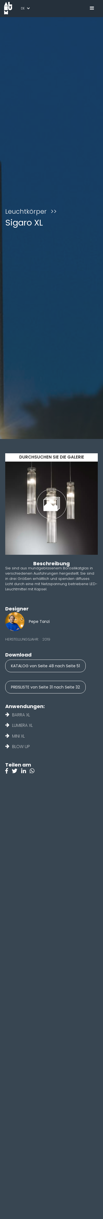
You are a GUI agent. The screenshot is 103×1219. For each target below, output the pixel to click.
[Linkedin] (25, 771)
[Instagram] (33, 771)
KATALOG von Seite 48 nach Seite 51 (45, 666)
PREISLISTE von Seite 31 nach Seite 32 (45, 687)
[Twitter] (16, 771)
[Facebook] (8, 771)
